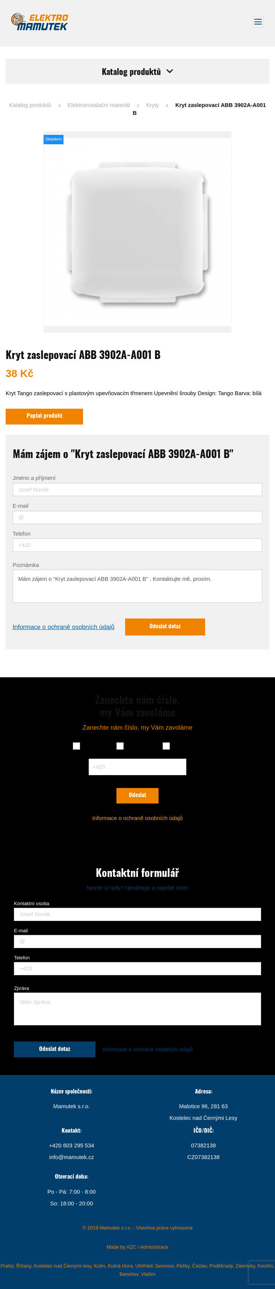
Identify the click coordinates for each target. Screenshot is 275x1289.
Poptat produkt (44, 416)
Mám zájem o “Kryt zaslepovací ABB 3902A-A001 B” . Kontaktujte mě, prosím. (138, 586)
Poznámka (26, 565)
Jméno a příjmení (34, 478)
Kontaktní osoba (31, 903)
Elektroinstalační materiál (99, 105)
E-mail (21, 506)
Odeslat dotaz (165, 626)
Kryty (152, 105)
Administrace (154, 1247)
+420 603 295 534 (71, 1145)
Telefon (22, 534)
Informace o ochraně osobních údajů (64, 627)
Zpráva (21, 988)
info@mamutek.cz (71, 1157)
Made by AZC (121, 1247)
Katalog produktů (30, 105)
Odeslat (137, 795)
